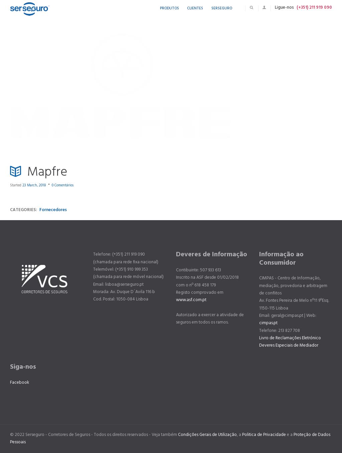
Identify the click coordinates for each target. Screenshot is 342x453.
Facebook (19, 382)
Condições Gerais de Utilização (207, 434)
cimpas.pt (268, 323)
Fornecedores (53, 209)
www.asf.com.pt (191, 299)
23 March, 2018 (34, 185)
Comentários (62, 185)
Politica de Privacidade (264, 434)
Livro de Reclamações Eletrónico (290, 338)
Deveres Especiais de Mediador (288, 345)
